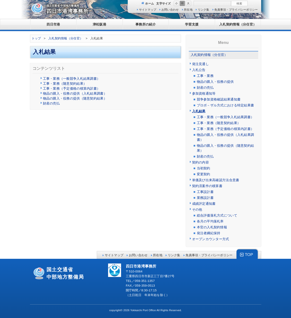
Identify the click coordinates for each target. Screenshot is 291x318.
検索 (239, 3)
